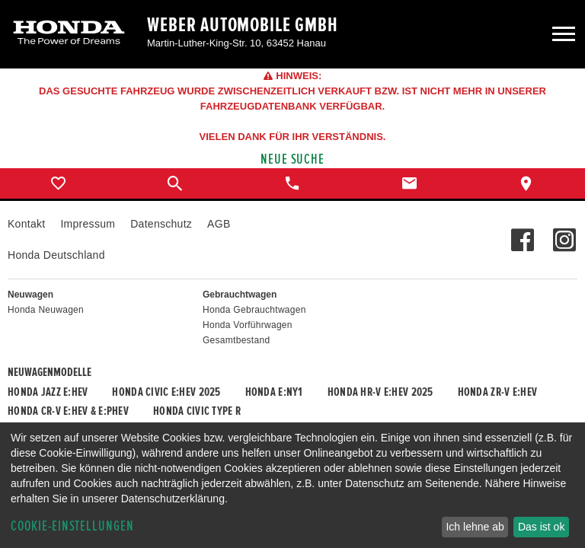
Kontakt (26, 224)
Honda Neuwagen (46, 309)
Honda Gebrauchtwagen (254, 309)
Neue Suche (293, 159)
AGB (218, 224)
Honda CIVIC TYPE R (197, 411)
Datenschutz (161, 224)
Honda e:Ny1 (274, 392)
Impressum (87, 224)
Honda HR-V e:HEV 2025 (380, 392)
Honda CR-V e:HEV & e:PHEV (68, 411)
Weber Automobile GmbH (242, 25)
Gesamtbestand (236, 340)
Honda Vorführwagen (247, 325)
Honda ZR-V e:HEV (497, 392)
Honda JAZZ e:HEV (48, 392)
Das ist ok (541, 527)
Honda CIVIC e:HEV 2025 (166, 392)
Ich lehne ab (474, 527)
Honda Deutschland (56, 255)
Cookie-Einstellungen (72, 526)
